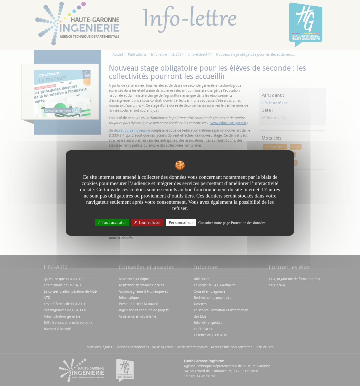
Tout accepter (111, 222)
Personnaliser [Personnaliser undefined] (181, 222)
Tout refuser (147, 222)
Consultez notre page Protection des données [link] (232, 223)
